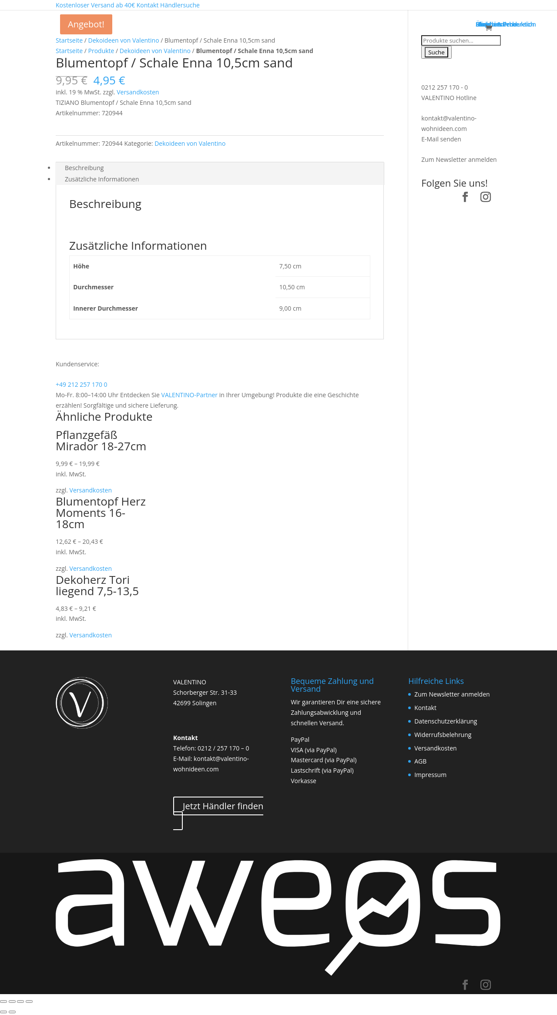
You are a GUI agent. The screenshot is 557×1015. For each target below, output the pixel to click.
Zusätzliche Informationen (102, 179)
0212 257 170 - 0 (444, 87)
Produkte (101, 51)
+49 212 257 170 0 (81, 384)
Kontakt (425, 707)
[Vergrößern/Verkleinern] (29, 1001)
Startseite (69, 40)
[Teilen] (12, 1001)
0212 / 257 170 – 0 (223, 748)
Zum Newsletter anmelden (459, 159)
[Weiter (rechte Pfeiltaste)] (12, 1012)
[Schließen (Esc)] (3, 1001)
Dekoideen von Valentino (123, 40)
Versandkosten (138, 92)
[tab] (219, 168)
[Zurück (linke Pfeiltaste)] (3, 1012)
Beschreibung (84, 168)
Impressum (430, 774)
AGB (420, 761)
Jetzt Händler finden (223, 806)
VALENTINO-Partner (189, 395)
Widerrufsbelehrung (442, 734)
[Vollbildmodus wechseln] (20, 1001)
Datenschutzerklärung (445, 721)
